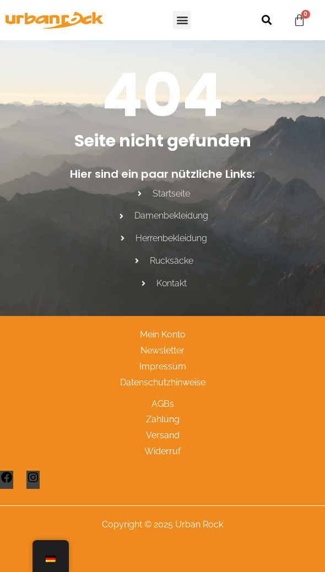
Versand (163, 435)
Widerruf (162, 451)
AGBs (162, 404)
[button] (182, 20)
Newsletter (162, 350)
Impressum (162, 366)
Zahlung (163, 419)
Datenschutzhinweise (162, 382)
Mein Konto (163, 334)
